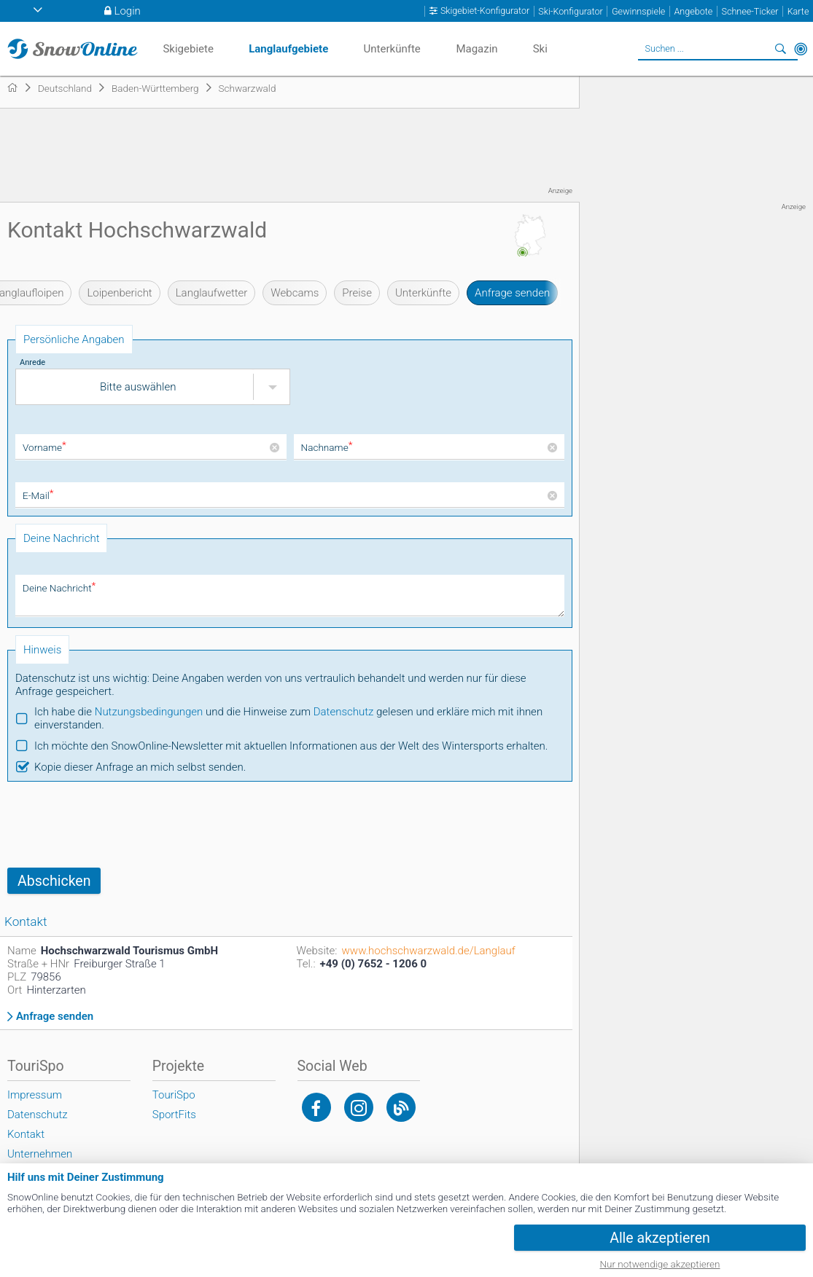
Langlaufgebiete (288, 48)
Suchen (780, 48)
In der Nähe (800, 48)
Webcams (295, 292)
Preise (357, 292)
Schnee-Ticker (749, 11)
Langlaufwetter (212, 292)
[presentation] (118, 824)
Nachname (327, 447)
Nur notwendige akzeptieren (660, 1264)
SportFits (174, 1114)
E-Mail (38, 495)
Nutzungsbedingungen (149, 711)
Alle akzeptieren (660, 1238)
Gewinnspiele (638, 11)
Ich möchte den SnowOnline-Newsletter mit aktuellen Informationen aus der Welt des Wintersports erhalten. (291, 746)
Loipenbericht (119, 292)
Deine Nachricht (59, 588)
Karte (798, 11)
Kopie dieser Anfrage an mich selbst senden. (140, 767)
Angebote (693, 11)
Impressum (34, 1094)
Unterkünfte (423, 292)
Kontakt (25, 1134)
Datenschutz (344, 711)
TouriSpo (173, 1094)
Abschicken (53, 881)
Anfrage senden (512, 292)
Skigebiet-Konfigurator (484, 11)
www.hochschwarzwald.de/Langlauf (429, 950)
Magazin (476, 48)
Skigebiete (188, 48)
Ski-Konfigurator (570, 11)
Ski (540, 48)
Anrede (32, 362)
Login (127, 10)
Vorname (44, 447)
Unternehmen (39, 1153)
